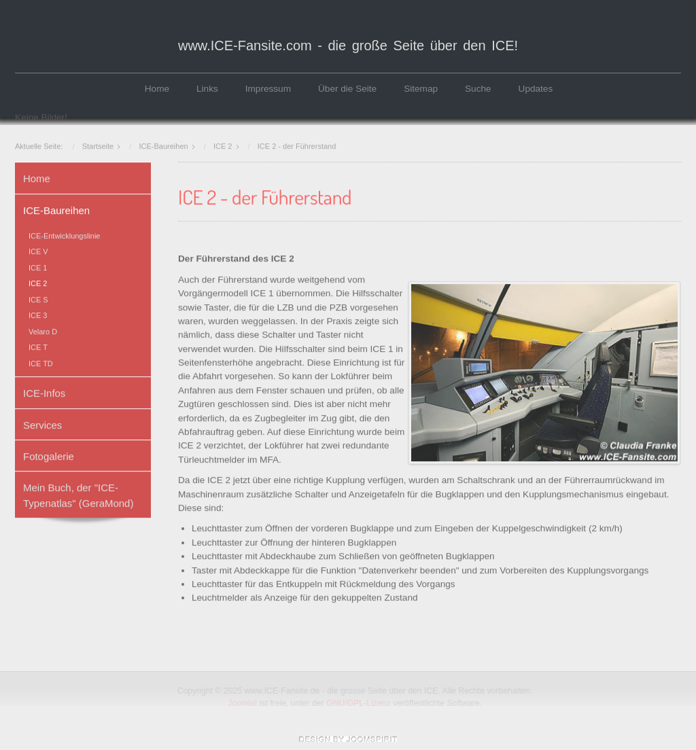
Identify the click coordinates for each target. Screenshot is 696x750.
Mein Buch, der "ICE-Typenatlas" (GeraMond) (78, 494)
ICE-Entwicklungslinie (64, 234)
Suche (478, 89)
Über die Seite (347, 89)
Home (157, 89)
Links (207, 89)
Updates (536, 89)
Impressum (268, 89)
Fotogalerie (48, 455)
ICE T (38, 346)
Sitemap (421, 89)
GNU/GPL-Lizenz (360, 703)
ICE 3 (38, 314)
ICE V (38, 251)
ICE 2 (38, 283)
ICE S (38, 298)
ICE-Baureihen (56, 209)
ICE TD (41, 362)
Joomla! (243, 703)
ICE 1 (38, 266)
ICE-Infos (44, 391)
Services (42, 423)
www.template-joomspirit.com (348, 739)
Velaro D (43, 330)
